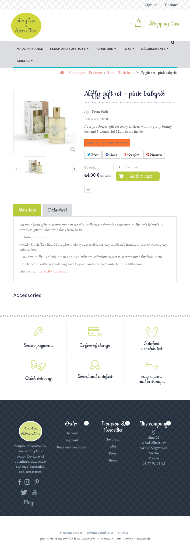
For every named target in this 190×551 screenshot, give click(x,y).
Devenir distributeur (100, 533)
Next (74, 169)
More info (27, 210)
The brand (112, 439)
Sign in (151, 5)
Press (112, 453)
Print (87, 189)
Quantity (90, 167)
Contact (171, 5)
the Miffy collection (52, 271)
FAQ (112, 446)
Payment (71, 440)
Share (111, 155)
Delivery (71, 433)
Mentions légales (71, 533)
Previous (16, 169)
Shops (112, 460)
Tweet (93, 155)
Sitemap (123, 533)
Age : (87, 112)
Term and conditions (71, 447)
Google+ (131, 155)
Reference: (91, 119)
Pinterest (154, 155)
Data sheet (57, 210)
